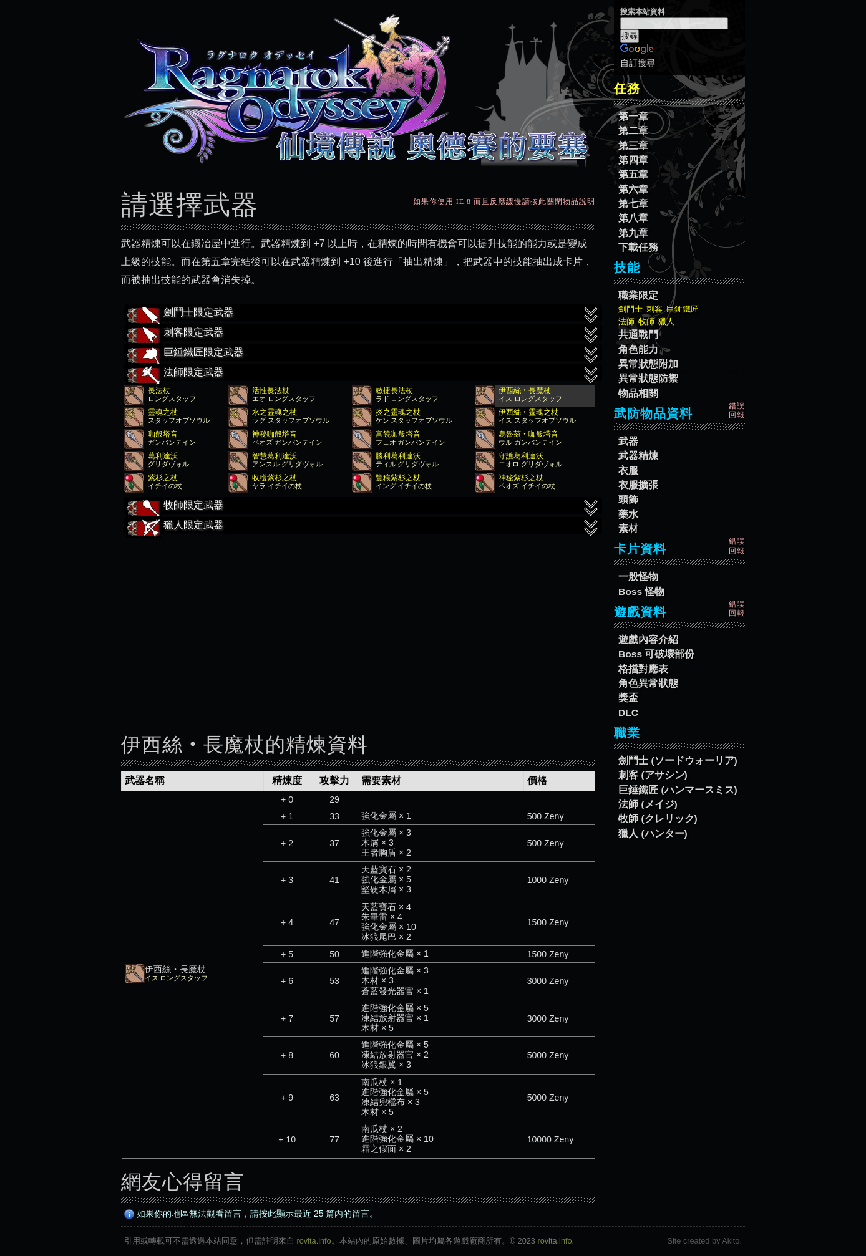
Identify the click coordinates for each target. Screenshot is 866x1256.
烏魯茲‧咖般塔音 (528, 434)
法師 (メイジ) (648, 804)
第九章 (633, 233)
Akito (730, 1240)
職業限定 (638, 295)
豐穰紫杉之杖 (398, 477)
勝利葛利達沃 (398, 456)
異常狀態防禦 (648, 378)
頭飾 (628, 499)
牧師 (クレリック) (658, 818)
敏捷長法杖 (394, 390)
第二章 (633, 130)
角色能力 (638, 349)
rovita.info (314, 1240)
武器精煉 (638, 455)
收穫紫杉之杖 (274, 477)
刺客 (654, 309)
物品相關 (638, 393)
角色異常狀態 (648, 683)
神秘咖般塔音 (274, 434)
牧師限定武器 (363, 506)
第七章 (633, 203)
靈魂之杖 (163, 412)
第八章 (633, 218)
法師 (626, 321)
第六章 (633, 189)
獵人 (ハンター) (653, 833)
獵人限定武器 (363, 526)
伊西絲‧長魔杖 (525, 390)
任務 (627, 88)
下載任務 (638, 247)
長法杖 (159, 390)
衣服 (628, 470)
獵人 (666, 321)
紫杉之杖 (163, 477)
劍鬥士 (630, 309)
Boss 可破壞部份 (656, 654)
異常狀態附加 (648, 364)
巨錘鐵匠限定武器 (363, 353)
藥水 (628, 514)
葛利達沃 (163, 456)
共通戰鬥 (638, 334)
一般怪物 (638, 576)
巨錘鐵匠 (682, 309)
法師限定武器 (363, 373)
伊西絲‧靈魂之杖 (528, 412)
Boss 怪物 (641, 591)
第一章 (633, 116)
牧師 (646, 321)
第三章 (633, 145)
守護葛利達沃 (521, 456)
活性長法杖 (270, 390)
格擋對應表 (643, 669)
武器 (628, 441)
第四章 (633, 160)
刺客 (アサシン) (653, 775)
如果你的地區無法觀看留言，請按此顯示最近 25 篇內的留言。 (251, 1214)
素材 (628, 528)
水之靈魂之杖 (274, 412)
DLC (628, 712)
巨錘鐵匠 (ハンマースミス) (677, 790)
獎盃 (628, 697)
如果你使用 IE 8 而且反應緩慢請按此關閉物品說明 (504, 201)
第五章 (633, 174)
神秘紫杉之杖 (521, 477)
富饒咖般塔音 (398, 434)
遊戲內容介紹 (648, 639)
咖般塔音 (163, 434)
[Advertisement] (358, 625)
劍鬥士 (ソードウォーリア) (677, 760)
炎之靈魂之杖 (398, 412)
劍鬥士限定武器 (363, 313)
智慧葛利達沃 (274, 456)
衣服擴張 (638, 485)
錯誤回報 (737, 410)
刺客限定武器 (363, 333)
